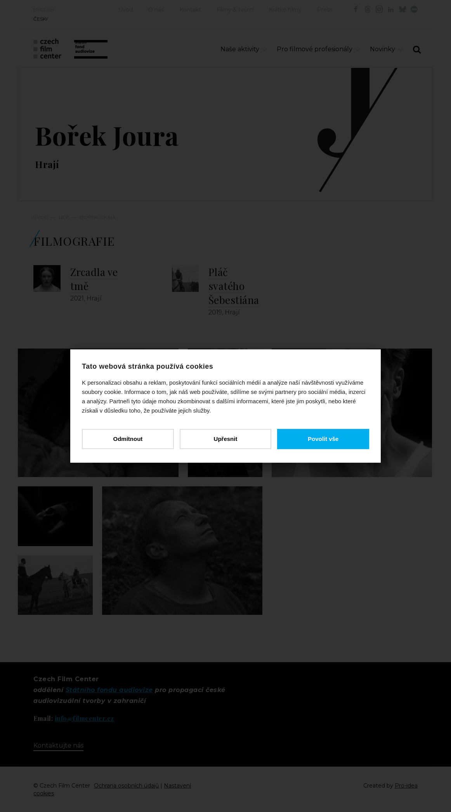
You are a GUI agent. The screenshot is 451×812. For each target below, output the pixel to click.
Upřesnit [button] (226, 438)
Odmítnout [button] (127, 438)
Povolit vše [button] (323, 438)
